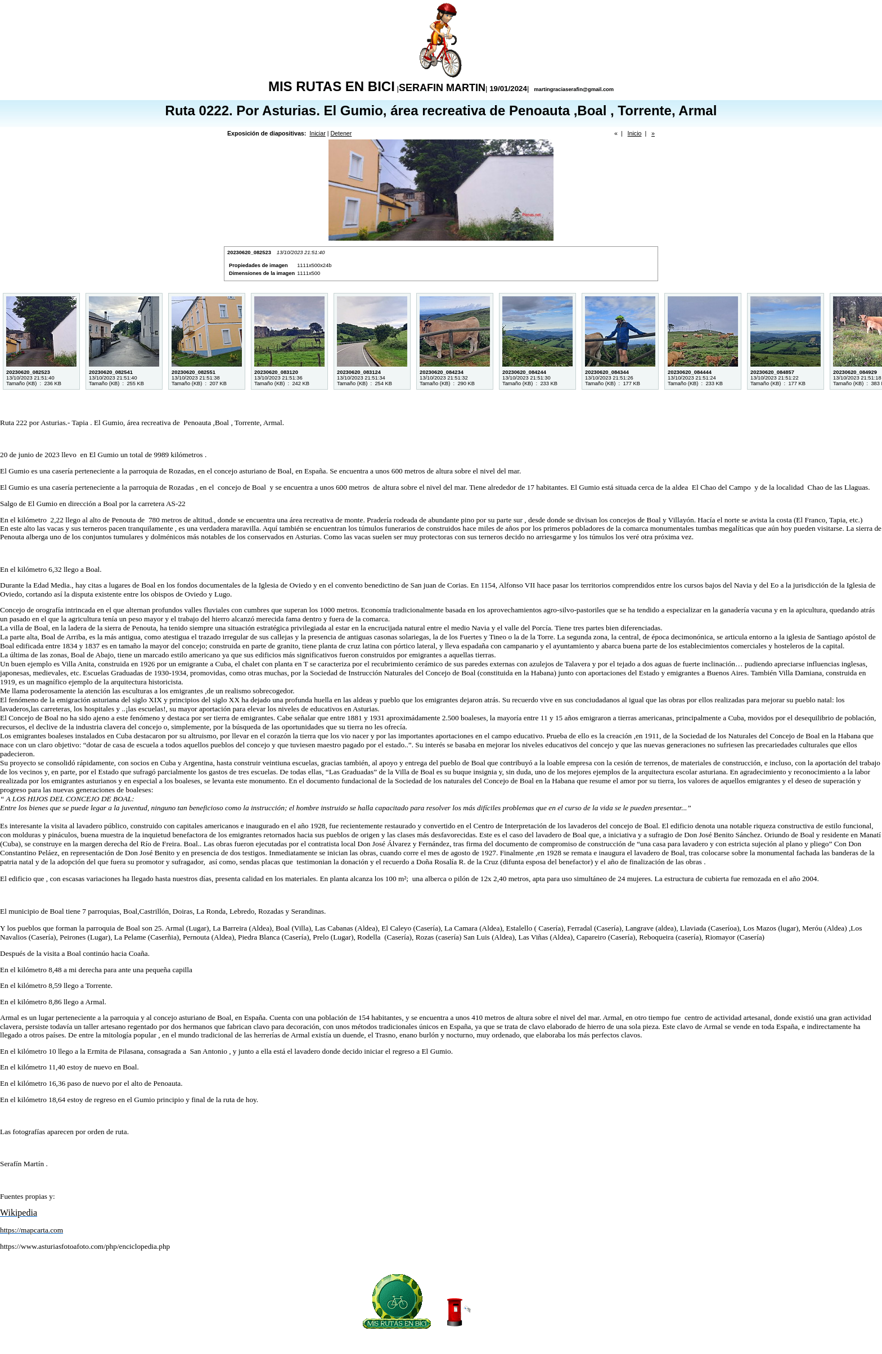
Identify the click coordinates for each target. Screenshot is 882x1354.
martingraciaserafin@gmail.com (573, 89)
